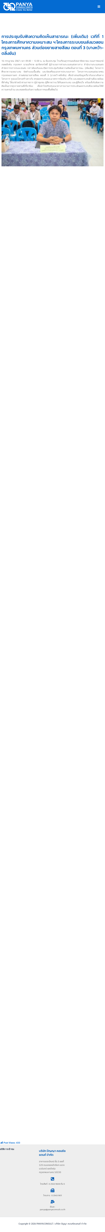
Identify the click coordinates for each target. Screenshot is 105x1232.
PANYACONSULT (48, 6)
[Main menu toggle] (99, 6)
